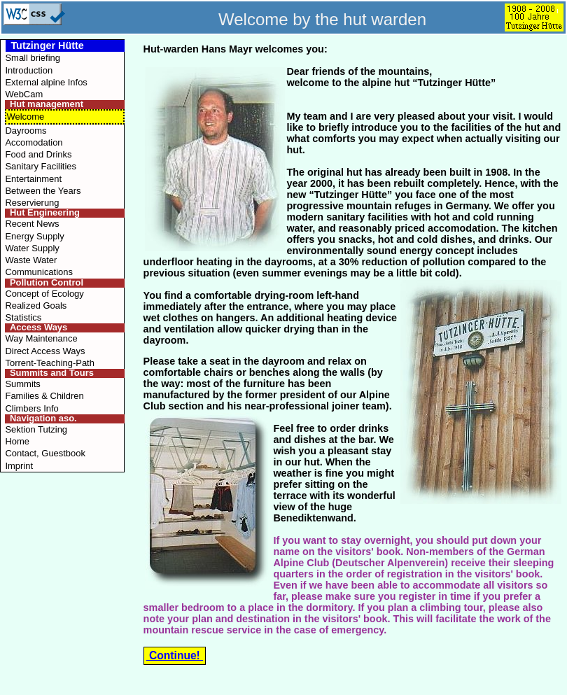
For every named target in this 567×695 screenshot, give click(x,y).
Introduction (28, 70)
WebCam (24, 94)
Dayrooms (25, 130)
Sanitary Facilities (40, 166)
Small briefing (32, 57)
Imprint (19, 466)
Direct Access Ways (45, 351)
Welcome (25, 116)
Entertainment (33, 179)
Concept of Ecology (44, 293)
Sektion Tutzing (36, 429)
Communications (38, 272)
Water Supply (32, 248)
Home (17, 441)
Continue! (174, 655)
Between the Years (42, 190)
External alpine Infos (46, 82)
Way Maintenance (41, 338)
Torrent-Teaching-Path (49, 363)
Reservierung (32, 202)
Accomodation (33, 142)
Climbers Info (31, 408)
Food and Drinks (38, 154)
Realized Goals (35, 305)
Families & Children (44, 396)
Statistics (23, 317)
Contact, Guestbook (45, 453)
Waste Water (31, 260)
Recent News (32, 223)
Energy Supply (34, 236)
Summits (22, 384)
